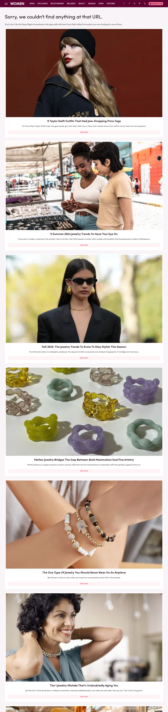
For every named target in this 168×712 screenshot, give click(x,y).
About (71, 678)
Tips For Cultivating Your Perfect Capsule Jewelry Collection (30, 187)
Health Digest (87, 693)
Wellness (71, 3)
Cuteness (59, 693)
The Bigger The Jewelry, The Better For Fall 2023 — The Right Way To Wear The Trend (30, 508)
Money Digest (100, 693)
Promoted (118, 155)
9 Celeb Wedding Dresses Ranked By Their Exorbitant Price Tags (30, 252)
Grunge (76, 693)
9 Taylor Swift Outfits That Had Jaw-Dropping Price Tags (30, 62)
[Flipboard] (139, 3)
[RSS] (145, 3)
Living (101, 3)
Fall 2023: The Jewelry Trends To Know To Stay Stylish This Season (137, 62)
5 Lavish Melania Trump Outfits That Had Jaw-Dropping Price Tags (30, 445)
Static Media (71, 682)
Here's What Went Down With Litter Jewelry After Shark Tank (84, 445)
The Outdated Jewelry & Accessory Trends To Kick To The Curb (137, 635)
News (32, 3)
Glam (68, 693)
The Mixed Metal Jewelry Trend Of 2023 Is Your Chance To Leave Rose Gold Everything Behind (83, 637)
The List (123, 693)
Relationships (57, 3)
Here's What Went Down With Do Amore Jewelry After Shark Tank (137, 506)
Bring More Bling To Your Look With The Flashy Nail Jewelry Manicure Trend (84, 508)
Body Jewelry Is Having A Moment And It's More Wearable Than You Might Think (30, 637)
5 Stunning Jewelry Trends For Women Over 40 (30, 570)
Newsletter (156, 4)
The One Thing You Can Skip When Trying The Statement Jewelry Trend (83, 383)
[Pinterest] (129, 3)
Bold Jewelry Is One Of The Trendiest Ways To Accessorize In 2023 (84, 254)
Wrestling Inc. (133, 693)
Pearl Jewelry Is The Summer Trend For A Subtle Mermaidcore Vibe (137, 570)
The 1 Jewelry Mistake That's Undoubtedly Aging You (137, 123)
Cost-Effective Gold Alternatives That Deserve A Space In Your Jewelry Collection (30, 383)
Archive (80, 678)
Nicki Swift (113, 693)
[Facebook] (124, 3)
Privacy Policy (93, 678)
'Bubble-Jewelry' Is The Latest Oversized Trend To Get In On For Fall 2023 (137, 254)
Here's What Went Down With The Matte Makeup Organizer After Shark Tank (84, 573)
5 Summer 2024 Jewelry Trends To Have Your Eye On (84, 62)
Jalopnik (42, 693)
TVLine (50, 693)
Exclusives (43, 3)
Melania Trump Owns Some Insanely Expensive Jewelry (137, 445)
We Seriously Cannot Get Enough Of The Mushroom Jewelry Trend (137, 381)
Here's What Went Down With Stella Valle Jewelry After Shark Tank (30, 316)
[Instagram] (134, 3)
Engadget (33, 693)
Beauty (82, 3)
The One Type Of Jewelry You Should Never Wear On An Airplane (84, 123)
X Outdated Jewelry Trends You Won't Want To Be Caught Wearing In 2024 (83, 189)
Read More (30, 81)
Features (111, 3)
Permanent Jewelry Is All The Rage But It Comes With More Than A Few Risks (137, 319)
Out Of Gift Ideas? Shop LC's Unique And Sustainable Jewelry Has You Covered (137, 189)
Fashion (91, 3)
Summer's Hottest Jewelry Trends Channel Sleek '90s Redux (83, 316)
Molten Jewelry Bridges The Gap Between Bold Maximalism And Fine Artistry (30, 125)
